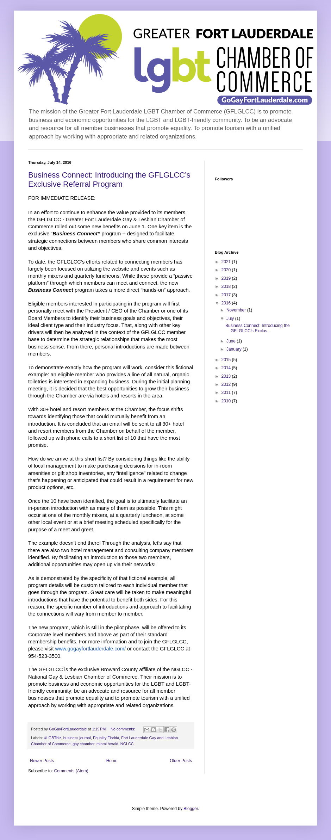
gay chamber (83, 744)
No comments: (123, 729)
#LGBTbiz (52, 738)
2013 (226, 376)
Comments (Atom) (71, 770)
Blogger (190, 808)
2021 (226, 261)
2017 (226, 294)
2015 (226, 359)
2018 (226, 286)
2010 (226, 401)
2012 (226, 384)
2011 (226, 392)
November (236, 310)
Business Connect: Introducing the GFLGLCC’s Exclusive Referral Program (109, 180)
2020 (226, 269)
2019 (226, 278)
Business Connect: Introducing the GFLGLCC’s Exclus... (257, 328)
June (231, 341)
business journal (77, 738)
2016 (226, 303)
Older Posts (181, 760)
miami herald (107, 744)
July (230, 318)
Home (112, 760)
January (234, 349)
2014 (226, 367)
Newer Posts (42, 760)
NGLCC (127, 744)
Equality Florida (106, 738)
